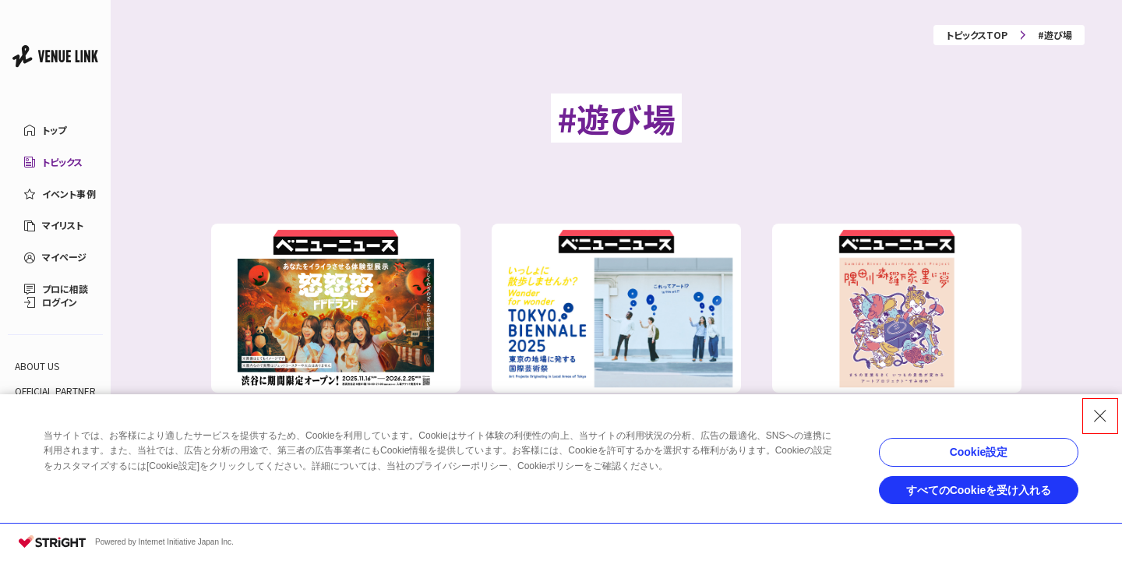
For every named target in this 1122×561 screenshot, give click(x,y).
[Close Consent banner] (1100, 416)
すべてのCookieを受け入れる (979, 490)
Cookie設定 (979, 452)
